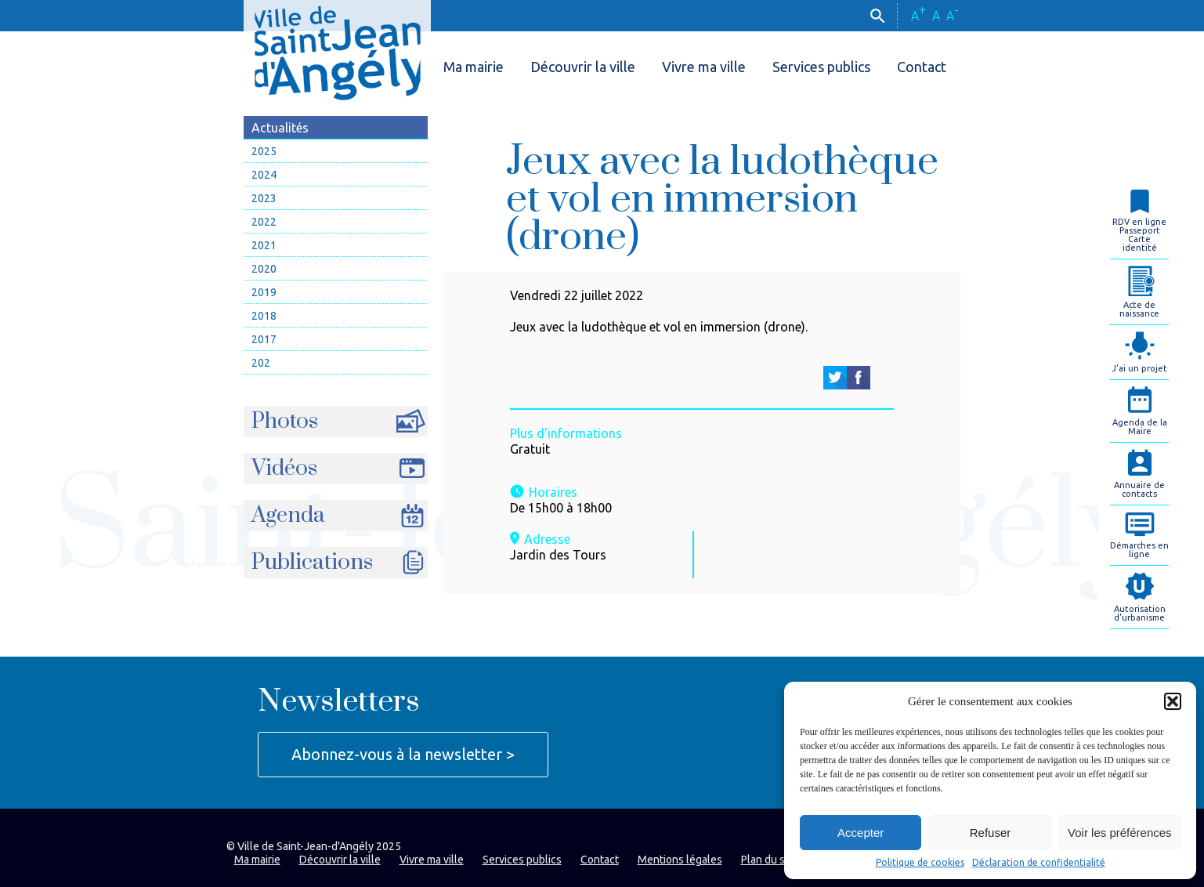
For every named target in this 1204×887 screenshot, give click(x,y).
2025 (264, 151)
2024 (264, 174)
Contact (921, 66)
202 (260, 362)
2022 (264, 221)
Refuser (990, 832)
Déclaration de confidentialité (1038, 862)
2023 (264, 198)
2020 (264, 268)
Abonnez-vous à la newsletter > (403, 754)
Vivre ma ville (704, 66)
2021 (264, 245)
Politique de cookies (920, 862)
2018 (264, 315)
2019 (264, 292)
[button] (1172, 701)
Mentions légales (680, 859)
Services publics (821, 66)
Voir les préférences (1120, 832)
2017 (264, 339)
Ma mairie (473, 66)
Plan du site (769, 859)
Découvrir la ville (582, 66)
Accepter (860, 832)
